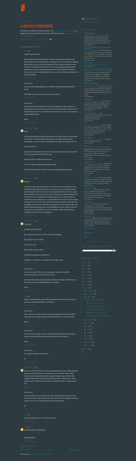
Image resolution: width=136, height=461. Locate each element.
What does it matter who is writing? (98, 316)
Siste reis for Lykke (90, 177)
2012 (86, 265)
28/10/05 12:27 (30, 305)
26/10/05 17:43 (30, 291)
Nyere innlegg (25, 450)
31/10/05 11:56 (30, 345)
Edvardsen (88, 146)
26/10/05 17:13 (30, 215)
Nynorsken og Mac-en (94, 303)
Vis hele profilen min (91, 22)
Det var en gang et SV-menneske (95, 147)
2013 (86, 262)
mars (88, 339)
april (88, 336)
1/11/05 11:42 (29, 409)
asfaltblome (88, 99)
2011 (86, 269)
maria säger (88, 137)
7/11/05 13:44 (29, 441)
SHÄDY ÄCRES (90, 188)
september (90, 320)
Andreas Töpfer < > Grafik (93, 113)
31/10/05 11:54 (30, 325)
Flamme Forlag (89, 228)
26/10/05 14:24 (30, 122)
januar (89, 345)
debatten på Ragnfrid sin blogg (64, 31)
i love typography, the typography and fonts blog (97, 48)
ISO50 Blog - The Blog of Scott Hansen (97, 69)
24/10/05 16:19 (30, 97)
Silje (25, 427)
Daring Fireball (89, 33)
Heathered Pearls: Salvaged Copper (96, 70)
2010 (86, 272)
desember (90, 291)
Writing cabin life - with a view (94, 139)
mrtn (26, 51)
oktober (90, 297)
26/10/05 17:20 (30, 263)
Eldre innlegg (73, 450)
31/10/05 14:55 (30, 387)
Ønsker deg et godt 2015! (92, 101)
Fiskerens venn (89, 216)
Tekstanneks (88, 202)
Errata (86, 237)
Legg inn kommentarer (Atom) (40, 454)
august (89, 323)
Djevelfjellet (88, 204)
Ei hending (88, 218)
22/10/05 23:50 (30, 78)
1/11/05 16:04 (29, 421)
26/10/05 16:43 (30, 173)
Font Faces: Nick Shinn (92, 50)
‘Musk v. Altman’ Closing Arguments (96, 35)
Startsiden (49, 450)
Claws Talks (88, 63)
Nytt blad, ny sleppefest (94, 306)
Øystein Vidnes (29, 128)
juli (88, 326)
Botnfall (87, 176)
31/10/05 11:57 (30, 362)
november (90, 294)
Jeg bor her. (88, 233)
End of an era (88, 190)
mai (88, 332)
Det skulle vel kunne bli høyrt (96, 312)
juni (88, 329)
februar (89, 342)
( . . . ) (86, 123)
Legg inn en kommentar (29, 446)
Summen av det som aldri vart (96, 309)
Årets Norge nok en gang (92, 125)
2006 (87, 285)
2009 (87, 275)
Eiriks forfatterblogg (91, 83)
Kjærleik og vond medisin (95, 300)
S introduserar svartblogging (94, 163)
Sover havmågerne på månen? (94, 64)
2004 (87, 349)
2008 (87, 278)
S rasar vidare (88, 162)
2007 (87, 281)
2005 (87, 288)
